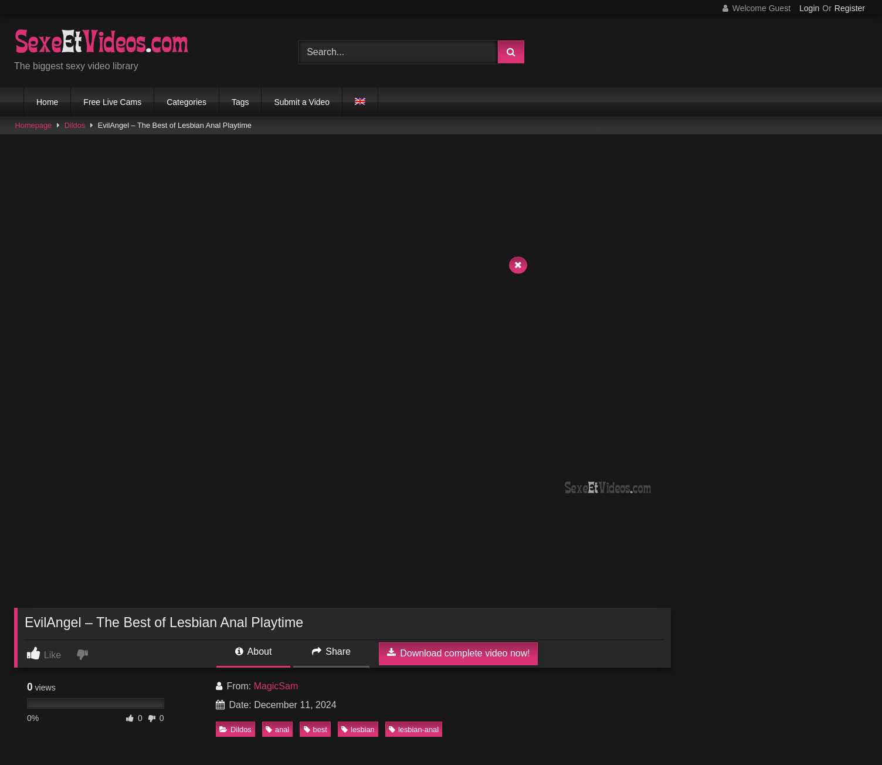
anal (277, 729)
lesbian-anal (414, 729)
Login (809, 8)
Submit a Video (302, 102)
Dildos (75, 125)
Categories (186, 102)
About (253, 651)
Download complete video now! (458, 653)
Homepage (33, 125)
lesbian (358, 729)
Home (47, 102)
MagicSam (276, 686)
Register (849, 8)
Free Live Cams (112, 102)
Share (331, 651)
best (315, 729)
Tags (240, 102)
